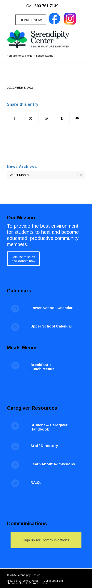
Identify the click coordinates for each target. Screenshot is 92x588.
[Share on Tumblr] (61, 118)
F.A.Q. (35, 482)
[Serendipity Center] (38, 39)
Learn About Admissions (52, 464)
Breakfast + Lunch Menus (42, 367)
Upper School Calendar (51, 326)
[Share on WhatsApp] (46, 118)
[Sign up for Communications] (46, 540)
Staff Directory (44, 446)
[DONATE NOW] (30, 19)
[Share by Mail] (77, 118)
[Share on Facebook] (15, 118)
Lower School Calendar (51, 308)
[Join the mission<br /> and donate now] (23, 258)
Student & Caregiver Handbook (48, 427)
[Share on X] (30, 118)
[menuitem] (45, 3)
